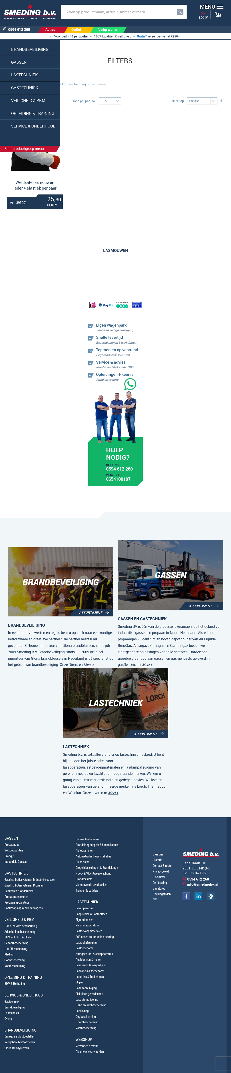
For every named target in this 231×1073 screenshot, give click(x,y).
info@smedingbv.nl (202, 884)
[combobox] (124, 12)
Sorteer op (176, 101)
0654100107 (118, 479)
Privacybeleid (161, 871)
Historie (157, 860)
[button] (210, 7)
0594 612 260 (119, 469)
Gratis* (142, 36)
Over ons (158, 854)
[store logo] (28, 11)
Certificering (160, 883)
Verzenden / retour (87, 1046)
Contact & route (162, 865)
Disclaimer (159, 877)
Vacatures (159, 888)
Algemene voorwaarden (90, 1051)
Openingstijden (162, 894)
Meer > (89, 664)
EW (155, 900)
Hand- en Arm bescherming (67, 84)
